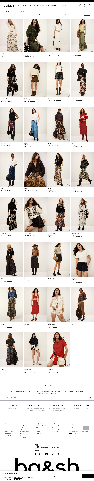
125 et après (55, 427)
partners (38, 429)
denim (21, 435)
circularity (38, 431)
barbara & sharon (56, 426)
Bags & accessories (70, 15)
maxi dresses (23, 437)
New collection (56, 429)
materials (38, 427)
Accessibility (8, 435)
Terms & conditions (9, 431)
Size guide (7, 429)
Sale (7, 397)
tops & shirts (23, 427)
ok (86, 428)
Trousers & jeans (53, 15)
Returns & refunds (9, 427)
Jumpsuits (61, 15)
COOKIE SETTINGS (74, 476)
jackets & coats (24, 429)
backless (22, 433)
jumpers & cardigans (25, 431)
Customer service (9, 424)
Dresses (5, 15)
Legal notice (8, 433)
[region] (47, 476)
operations (38, 433)
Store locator (55, 431)
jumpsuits (22, 426)
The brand (54, 5)
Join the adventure (57, 424)
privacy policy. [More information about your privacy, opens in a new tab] (18, 479)
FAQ (6, 426)
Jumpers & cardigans (32, 15)
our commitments (40, 424)
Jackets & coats (13, 15)
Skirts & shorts (43, 15)
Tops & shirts (22, 15)
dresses (21, 424)
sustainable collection (41, 426)
